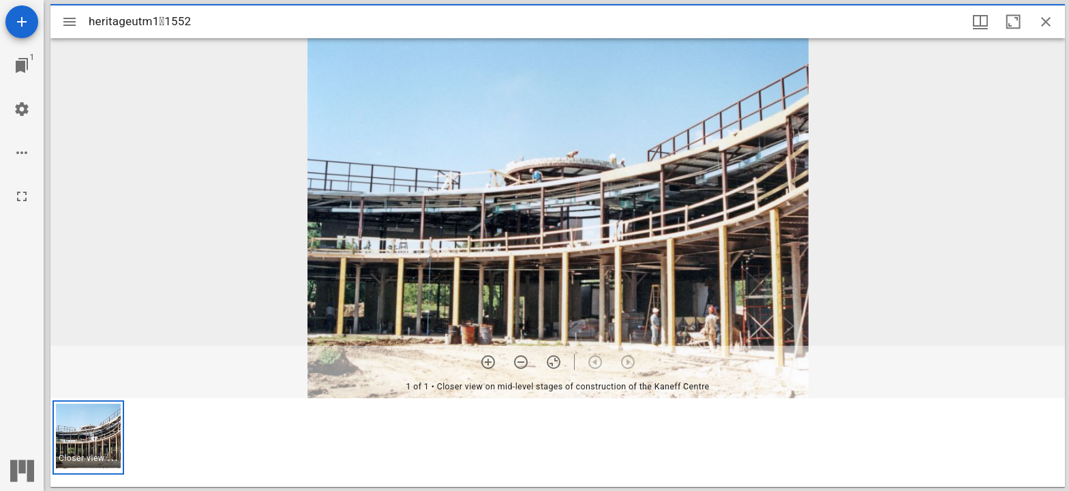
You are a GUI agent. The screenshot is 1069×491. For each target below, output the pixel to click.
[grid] (557, 442)
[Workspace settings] (21, 109)
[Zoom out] (521, 362)
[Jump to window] (21, 65)
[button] (88, 437)
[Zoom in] (488, 362)
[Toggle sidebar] (69, 21)
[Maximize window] (1013, 21)
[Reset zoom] (553, 362)
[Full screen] (21, 196)
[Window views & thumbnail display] (980, 21)
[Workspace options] (21, 152)
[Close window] (1045, 21)
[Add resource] (21, 21)
